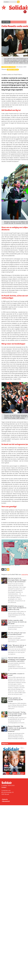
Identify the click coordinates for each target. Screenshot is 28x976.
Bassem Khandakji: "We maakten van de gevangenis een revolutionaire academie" (17, 728)
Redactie (5, 799)
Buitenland (13, 15)
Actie (21, 15)
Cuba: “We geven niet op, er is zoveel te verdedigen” (17, 646)
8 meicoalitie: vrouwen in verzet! (16, 674)
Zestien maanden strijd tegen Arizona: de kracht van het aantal (17, 622)
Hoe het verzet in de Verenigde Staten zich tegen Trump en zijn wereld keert (17, 580)
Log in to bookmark (2, 569)
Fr (25, 12)
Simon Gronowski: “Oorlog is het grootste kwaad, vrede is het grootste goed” (17, 713)
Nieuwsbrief (6, 801)
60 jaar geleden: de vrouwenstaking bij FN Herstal (15, 699)
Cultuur (14, 18)
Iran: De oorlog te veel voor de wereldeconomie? (17, 633)
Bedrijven (6, 18)
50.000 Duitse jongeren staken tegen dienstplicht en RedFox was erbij (17, 607)
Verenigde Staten (8, 67)
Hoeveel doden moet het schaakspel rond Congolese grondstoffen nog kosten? (17, 659)
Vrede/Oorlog (12, 69)
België (5, 15)
